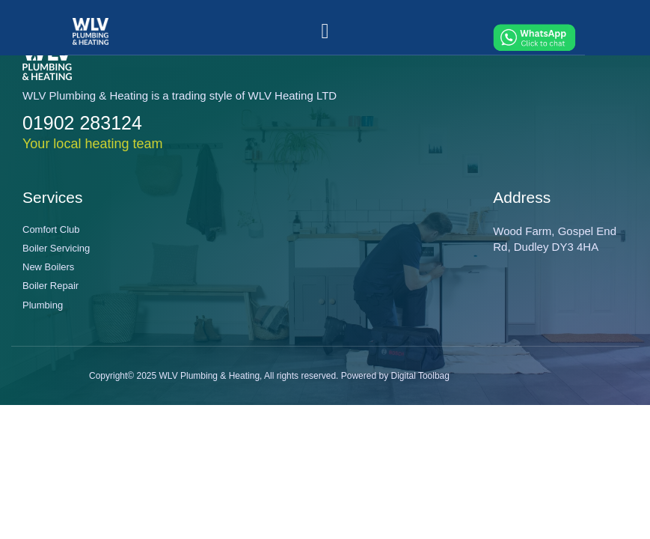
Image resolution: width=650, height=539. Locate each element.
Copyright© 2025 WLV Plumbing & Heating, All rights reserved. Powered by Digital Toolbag (269, 376)
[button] (325, 31)
